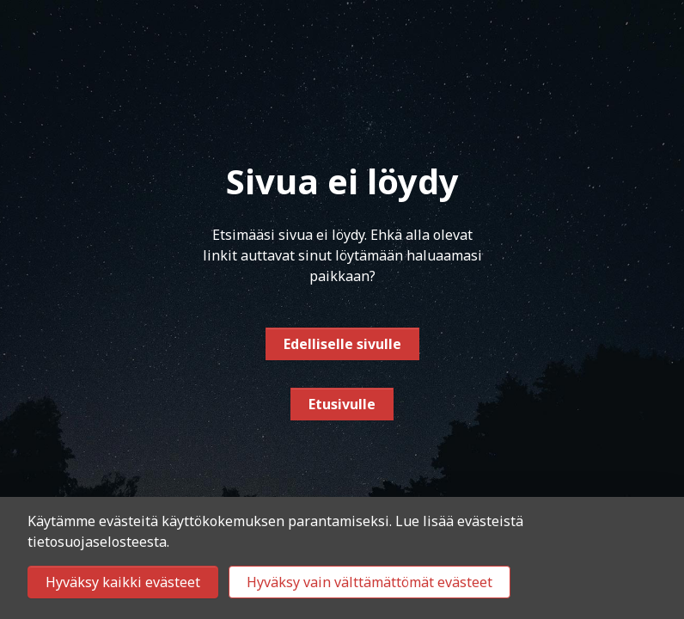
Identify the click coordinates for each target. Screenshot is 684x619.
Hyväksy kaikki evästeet (123, 582)
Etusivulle (342, 404)
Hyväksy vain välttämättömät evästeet (369, 582)
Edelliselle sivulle (342, 343)
